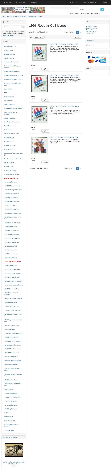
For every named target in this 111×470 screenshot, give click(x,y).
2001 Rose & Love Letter (11, 306)
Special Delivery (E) (10, 170)
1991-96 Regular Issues (11, 201)
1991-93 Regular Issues (11, 193)
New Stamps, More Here (10, 437)
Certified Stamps (9, 58)
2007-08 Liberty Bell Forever (12, 397)
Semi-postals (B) (9, 149)
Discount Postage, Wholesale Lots (12, 84)
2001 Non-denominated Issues (13, 298)
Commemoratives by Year (11, 174)
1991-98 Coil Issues (10, 205)
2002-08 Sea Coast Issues (12, 349)
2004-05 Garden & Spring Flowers (12, 369)
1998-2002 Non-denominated (13, 273)
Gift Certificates (8, 100)
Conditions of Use (91, 32)
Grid (42, 37)
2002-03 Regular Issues (11, 337)
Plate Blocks (7, 130)
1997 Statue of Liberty (11, 254)
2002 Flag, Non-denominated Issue (13, 320)
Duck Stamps (8, 89)
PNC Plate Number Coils (11, 133)
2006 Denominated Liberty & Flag (12, 384)
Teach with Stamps (91, 26)
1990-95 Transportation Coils (13, 190)
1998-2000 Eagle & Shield (12, 269)
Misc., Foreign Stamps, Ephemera (11, 113)
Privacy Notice (90, 30)
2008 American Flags (10, 401)
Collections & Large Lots (11, 62)
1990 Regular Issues (10, 182)
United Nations (8, 416)
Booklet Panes (8, 50)
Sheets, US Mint (9, 162)
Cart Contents (74, 13)
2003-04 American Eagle (11, 353)
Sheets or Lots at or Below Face (13, 159)
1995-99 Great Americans (12, 238)
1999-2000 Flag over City (12, 277)
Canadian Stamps (9, 54)
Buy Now (45, 69)
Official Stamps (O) (9, 118)
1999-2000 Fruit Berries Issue (13, 281)
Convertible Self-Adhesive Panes (13, 75)
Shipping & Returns (91, 28)
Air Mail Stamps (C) (10, 46)
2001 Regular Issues (10, 302)
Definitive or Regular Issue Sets (13, 79)
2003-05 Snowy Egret (10, 356)
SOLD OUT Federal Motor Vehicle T (11, 425)
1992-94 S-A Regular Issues (12, 213)
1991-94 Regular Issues (11, 197)
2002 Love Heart (9, 329)
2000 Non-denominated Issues (13, 285)
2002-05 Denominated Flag (12, 345)
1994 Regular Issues (10, 226)
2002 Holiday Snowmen (11, 325)
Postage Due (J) (9, 137)
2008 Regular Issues (10, 405)
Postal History (8, 141)
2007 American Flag (10, 393)
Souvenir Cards (8, 166)
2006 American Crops (10, 380)
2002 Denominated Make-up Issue (12, 315)
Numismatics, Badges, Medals (13, 108)
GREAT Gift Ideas (9, 104)
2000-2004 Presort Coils (11, 289)
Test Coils (7, 413)
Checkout (85, 13)
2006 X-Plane (8, 389)
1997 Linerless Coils (10, 250)
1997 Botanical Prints (10, 246)
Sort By (77, 37)
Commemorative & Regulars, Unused (12, 66)
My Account (95, 13)
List (36, 37)
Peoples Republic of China (12, 122)
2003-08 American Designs (12, 360)
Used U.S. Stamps (9, 420)
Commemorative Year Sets (12, 71)
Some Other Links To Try (91, 2)
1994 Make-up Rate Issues (12, 223)
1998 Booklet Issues (10, 258)
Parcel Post (7, 126)
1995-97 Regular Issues (11, 234)
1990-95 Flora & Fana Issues (13, 186)
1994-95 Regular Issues (11, 230)
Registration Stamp (9, 145)
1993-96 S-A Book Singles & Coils (12, 218)
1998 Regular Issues (10, 265)
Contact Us (89, 33)
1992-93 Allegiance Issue (12, 209)
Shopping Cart (90, 40)
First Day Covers (9, 97)
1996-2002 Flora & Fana (11, 242)
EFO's (6, 93)
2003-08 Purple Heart (10, 364)
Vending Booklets (9, 430)
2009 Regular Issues (10, 409)
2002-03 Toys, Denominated (12, 341)
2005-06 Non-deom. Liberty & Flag (13, 375)
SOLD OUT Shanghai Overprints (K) (13, 154)
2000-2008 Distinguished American (11, 293)
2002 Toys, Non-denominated (13, 333)
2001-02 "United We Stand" (12, 310)
